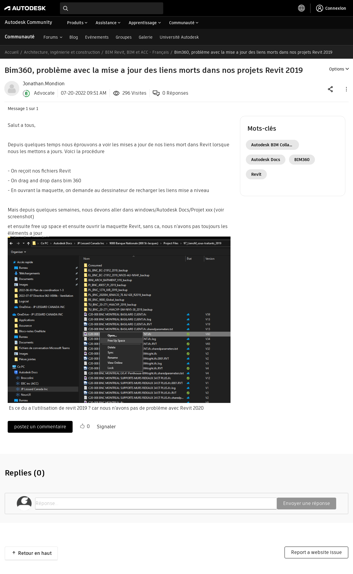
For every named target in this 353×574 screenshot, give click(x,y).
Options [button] (336, 69)
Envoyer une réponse (306, 503)
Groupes (124, 37)
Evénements (97, 37)
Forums (50, 37)
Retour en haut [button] (35, 553)
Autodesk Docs (265, 160)
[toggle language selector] (301, 8)
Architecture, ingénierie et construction (62, 52)
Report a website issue (316, 552)
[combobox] (111, 8)
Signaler (106, 426)
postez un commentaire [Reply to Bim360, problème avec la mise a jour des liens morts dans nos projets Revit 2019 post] (40, 426)
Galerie (146, 37)
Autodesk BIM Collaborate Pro (275, 145)
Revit (256, 174)
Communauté (20, 36)
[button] (346, 89)
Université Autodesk (179, 37)
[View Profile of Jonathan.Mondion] (44, 83)
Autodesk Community (28, 22)
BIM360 (302, 160)
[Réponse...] (156, 503)
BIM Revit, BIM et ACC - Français (137, 52)
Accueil (12, 52)
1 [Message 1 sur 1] (27, 108)
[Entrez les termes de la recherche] (111, 8)
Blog (73, 37)
